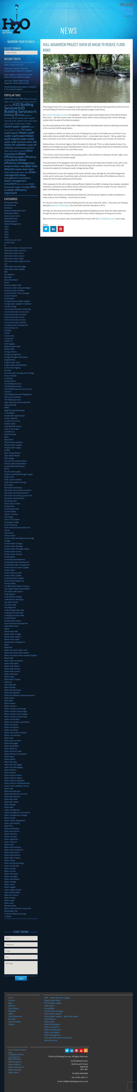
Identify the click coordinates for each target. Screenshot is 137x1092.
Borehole (7, 277)
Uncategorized (10, 607)
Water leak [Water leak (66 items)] (19, 166)
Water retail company (12, 847)
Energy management (12, 354)
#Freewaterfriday (11, 202)
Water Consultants (51, 1027)
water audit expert (11, 663)
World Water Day (11, 911)
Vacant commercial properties (16, 623)
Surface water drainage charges (16, 548)
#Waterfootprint (10, 221)
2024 (6, 231)
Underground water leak (13, 612)
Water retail (9, 844)
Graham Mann (10, 381)
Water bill (8, 682)
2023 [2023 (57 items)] (6, 98)
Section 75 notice (11, 514)
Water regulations (11, 839)
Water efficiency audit (12, 751)
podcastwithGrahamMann (14, 466)
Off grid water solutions (13, 442)
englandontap (9, 359)
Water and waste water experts (16, 652)
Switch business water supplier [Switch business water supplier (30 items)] (23, 118)
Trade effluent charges (13, 596)
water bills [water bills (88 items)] (31, 142)
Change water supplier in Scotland (17, 303)
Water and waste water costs (16, 650)
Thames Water (10, 583)
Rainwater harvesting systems (16, 492)
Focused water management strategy (19, 373)
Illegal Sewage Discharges (14, 410)
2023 (6, 229)
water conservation (12, 719)
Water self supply (11, 873)
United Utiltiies (10, 618)
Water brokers (10, 703)
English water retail (12, 362)
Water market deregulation (14, 820)
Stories (7, 530)
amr (5, 263)
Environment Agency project (56, 114)
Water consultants (11, 727)
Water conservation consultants (17, 721)
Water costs (9, 737)
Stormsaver (9, 532)
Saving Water (49, 1008)
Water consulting (11, 729)
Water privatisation (11, 828)
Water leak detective (12, 796)
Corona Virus (9, 335)
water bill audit (10, 684)
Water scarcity (10, 871)
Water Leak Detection (52, 1029)
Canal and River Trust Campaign (16, 293)
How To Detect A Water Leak (17, 1049)
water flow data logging (13, 767)
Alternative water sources (14, 255)
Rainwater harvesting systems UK (18, 495)
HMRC (6, 407)
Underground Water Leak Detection (16, 1054)
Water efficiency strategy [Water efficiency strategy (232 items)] (16, 161)
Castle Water (9, 298)
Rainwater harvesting (13, 487)
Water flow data (10, 761)
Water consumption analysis (15, 732)
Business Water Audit (12, 285)
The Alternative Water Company (16, 586)
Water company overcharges (15, 711)
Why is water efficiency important (17, 908)
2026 (6, 237)
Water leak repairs (11, 801)
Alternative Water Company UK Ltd (18, 247)
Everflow (7, 370)
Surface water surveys (13, 554)
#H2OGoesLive (10, 205)
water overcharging (12, 823)
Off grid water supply (12, 447)
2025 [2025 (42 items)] (17, 98)
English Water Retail (52, 1000)
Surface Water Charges (13, 543)
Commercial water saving (14, 317)
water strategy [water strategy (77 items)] (22, 187)
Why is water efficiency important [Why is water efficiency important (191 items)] (20, 189)
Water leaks (9, 807)
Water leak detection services (15, 793)
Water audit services (12, 668)
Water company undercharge (15, 716)
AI (5, 245)
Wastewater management (14, 642)
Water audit (8, 658)
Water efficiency (10, 748)
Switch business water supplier (16, 567)
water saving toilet (11, 865)
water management (12, 809)
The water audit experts (13, 591)
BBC (6, 271)
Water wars (9, 903)
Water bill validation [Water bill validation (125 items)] (15, 145)
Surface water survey (12, 551)
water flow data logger (13, 764)
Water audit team (11, 674)
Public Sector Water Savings (15, 482)
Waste (6, 628)
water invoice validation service (16, 785)
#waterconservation (12, 215)
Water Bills (8, 700)
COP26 (7, 333)
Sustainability (9, 556)
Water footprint (10, 769)
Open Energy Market (12, 452)
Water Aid (8, 647)
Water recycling (10, 836)
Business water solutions (14, 290)
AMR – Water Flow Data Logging (57, 997)
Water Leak (8, 788)
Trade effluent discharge (13, 599)
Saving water (9, 506)
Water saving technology (14, 863)
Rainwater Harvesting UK (14, 498)
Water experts (9, 759)
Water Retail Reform (12, 855)
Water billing (9, 697)
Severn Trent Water (12, 519)
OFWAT (7, 450)
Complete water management (16, 325)
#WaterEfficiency (11, 218)
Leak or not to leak (11, 428)
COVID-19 (8, 341)
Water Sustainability (12, 892)
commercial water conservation (16, 311)
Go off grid (8, 378)
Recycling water (10, 500)
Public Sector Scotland (13, 479)
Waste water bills (11, 631)
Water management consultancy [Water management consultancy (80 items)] (17, 176)
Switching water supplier (14, 578)
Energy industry (10, 351)
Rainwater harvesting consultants (17, 490)
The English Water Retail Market (17, 588)
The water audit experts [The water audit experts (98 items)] (18, 131)
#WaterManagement (12, 223)
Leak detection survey (13, 426)
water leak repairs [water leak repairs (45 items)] (11, 172)
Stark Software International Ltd (17, 527)
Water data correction (12, 740)
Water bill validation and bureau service (19, 695)
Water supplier (10, 887)
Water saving (9, 860)
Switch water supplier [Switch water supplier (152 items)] (17, 126)
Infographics (69, 7)
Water (6, 644)
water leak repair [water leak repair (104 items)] (25, 169)
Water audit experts (12, 666)
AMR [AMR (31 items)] (21, 98)
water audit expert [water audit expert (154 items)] (15, 136)
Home (32, 7)
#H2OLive (8, 207)
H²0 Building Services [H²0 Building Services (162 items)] (20, 113)
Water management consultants (17, 812)
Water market (9, 817)
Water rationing (10, 833)
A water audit (9, 242)
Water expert (9, 756)
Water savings (10, 868)
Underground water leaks (14, 615)
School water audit (11, 508)
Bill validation (9, 274)
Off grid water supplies (13, 444)
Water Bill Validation (52, 1024)
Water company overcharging (15, 713)
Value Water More (11, 626)
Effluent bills (9, 349)
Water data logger (11, 743)
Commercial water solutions (15, 322)
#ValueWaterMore (11, 213)
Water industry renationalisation (17, 783)
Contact (110, 7)
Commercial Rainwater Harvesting (57, 1037)
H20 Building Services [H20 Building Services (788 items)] (18, 109)
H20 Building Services (12, 383)
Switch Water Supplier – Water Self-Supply (61, 1016)
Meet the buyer (10, 434)
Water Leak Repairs (52, 1032)
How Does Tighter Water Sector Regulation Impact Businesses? (16, 81)
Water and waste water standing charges (20, 655)
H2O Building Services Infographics (18, 394)
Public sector (9, 476)
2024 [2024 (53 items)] (11, 98)
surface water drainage (13, 546)
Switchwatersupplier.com (14, 580)
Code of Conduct (14, 1021)
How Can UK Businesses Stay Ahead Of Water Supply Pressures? (19, 63)
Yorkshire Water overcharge (15, 913)
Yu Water (7, 916)
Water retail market (12, 852)
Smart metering (10, 524)
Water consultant (11, 724)
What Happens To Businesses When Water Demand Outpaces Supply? (18, 75)
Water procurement (12, 831)
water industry (10, 772)
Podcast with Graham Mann (15, 463)
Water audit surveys (12, 671)
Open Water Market (12, 455)
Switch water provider (13, 572)
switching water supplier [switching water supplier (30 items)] (13, 121)
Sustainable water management (17, 564)
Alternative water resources (15, 250)
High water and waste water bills (17, 402)
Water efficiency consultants (15, 753)
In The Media (9, 412)
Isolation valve (10, 423)
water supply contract (12, 889)
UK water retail (10, 604)
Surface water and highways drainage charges (19, 539)
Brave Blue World (11, 279)
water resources (10, 841)
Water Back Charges (12, 679)
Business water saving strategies (17, 287)
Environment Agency (12, 367)
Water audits (9, 676)
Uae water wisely (11, 602)
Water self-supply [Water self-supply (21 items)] (23, 184)
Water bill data (10, 687)
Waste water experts (12, 636)
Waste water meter (12, 639)
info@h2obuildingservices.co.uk (75, 1081)
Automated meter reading (14, 269)
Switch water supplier (12, 575)
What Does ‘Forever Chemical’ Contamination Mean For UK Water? (18, 69)
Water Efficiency (14, 1059)
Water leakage (10, 804)
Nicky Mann (9, 439)
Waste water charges (12, 634)
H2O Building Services (16, 19)
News (49, 7)
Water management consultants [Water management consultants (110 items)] (15, 182)
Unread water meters (12, 620)
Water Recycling (50, 1040)
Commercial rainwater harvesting (17, 309)
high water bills (10, 405)
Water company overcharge (15, 708)
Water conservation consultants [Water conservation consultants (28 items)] (15, 151)
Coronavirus (9, 338)
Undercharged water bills (14, 610)
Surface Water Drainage (53, 1011)
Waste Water (14, 1072)
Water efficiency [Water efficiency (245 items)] (15, 155)
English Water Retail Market (15, 365)
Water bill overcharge (12, 689)
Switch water (9, 570)
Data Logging (9, 343)
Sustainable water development (16, 562)
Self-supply (8, 516)
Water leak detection (12, 791)
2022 (6, 226)
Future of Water (10, 375)
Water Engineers (15, 1061)
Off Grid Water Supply (52, 1003)
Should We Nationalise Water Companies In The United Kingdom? (20, 88)
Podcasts (78, 7)
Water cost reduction (12, 735)
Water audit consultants (13, 660)
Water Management (52, 1035)
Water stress (9, 884)
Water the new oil (11, 895)
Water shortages (11, 876)
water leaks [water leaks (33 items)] (24, 172)
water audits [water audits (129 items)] (27, 139)
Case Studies (57, 7)
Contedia (7, 330)
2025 (6, 234)
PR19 (6, 468)
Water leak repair (11, 799)
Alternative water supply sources (17, 261)
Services (11, 1000)
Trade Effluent (49, 1019)
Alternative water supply (14, 258)
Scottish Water (10, 511)
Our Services (41, 7)
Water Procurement (16, 1067)
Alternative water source (14, 253)
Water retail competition (13, 849)
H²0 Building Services (12, 399)
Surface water (9, 535)
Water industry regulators (14, 780)
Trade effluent (9, 594)
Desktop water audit (12, 346)
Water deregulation (11, 745)
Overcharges (9, 458)
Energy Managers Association (16, 357)
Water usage (9, 900)
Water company (10, 705)
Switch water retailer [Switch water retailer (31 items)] (23, 123)
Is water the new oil (12, 420)
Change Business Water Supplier (17, 301)
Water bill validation (12, 692)
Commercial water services (15, 319)
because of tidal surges (60, 205)
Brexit (6, 282)
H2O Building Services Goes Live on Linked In (18, 390)
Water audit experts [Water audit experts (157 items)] (19, 137)
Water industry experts (13, 777)
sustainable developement (14, 559)
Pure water (8, 484)
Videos (11, 1013)
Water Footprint (14, 1064)
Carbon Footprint (11, 295)
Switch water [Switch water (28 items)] (27, 121)
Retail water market (12, 503)
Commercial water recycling (15, 314)
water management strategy (15, 815)
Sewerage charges (11, 522)
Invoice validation (11, 418)
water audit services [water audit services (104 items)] (15, 142)
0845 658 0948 (126, 11)
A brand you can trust (12, 239)
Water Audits (49, 1021)
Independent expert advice (14, 415)
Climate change (10, 306)
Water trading (9, 897)
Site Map (11, 1019)
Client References (99, 7)
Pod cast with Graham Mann (15, 460)
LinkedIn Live (9, 431)
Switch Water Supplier (53, 1013)
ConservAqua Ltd (11, 327)
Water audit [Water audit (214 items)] (26, 132)
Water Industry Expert (13, 775)
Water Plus (8, 825)
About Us (87, 7)
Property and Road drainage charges (18, 474)
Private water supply (12, 471)
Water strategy (10, 881)
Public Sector (49, 1005)
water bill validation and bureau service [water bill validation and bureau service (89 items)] (20, 146)
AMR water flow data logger (15, 266)
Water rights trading (12, 857)
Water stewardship (11, 879)
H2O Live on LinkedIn (12, 397)
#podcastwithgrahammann (15, 210)
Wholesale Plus (10, 905)
